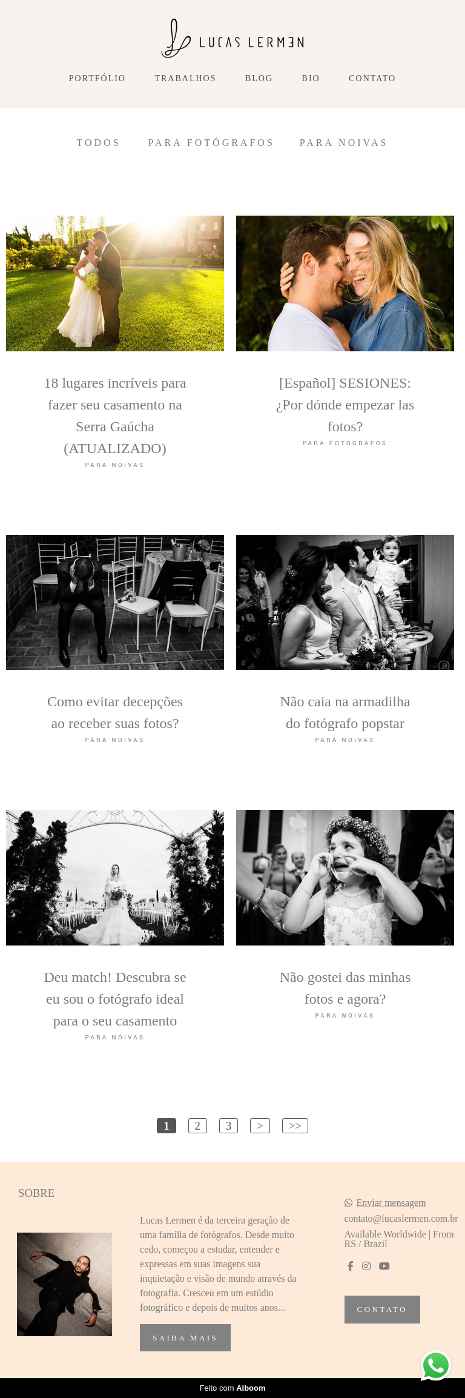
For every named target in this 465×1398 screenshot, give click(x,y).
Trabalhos (185, 78)
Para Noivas (344, 143)
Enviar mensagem (391, 1203)
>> (295, 1125)
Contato (372, 78)
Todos (98, 143)
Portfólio (97, 78)
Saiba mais (185, 1337)
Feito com (232, 1388)
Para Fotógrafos (211, 143)
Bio (311, 78)
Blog (259, 78)
